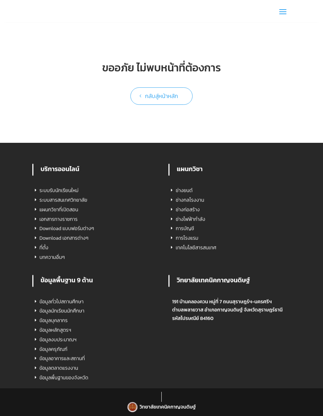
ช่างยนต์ (184, 248)
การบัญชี (185, 286)
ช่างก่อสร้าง (187, 267)
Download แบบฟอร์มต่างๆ (66, 286)
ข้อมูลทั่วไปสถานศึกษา (61, 359)
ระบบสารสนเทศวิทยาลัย (63, 257)
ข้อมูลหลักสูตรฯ (55, 387)
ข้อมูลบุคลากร (53, 378)
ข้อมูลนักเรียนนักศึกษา (61, 368)
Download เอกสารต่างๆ (63, 295)
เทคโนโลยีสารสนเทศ (196, 305)
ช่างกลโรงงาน (190, 257)
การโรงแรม (187, 295)
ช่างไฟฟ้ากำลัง (190, 276)
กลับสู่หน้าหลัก (161, 96)
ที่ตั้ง (43, 305)
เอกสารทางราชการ (58, 276)
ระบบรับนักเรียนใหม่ (59, 248)
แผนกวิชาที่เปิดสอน (58, 267)
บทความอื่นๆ (52, 314)
